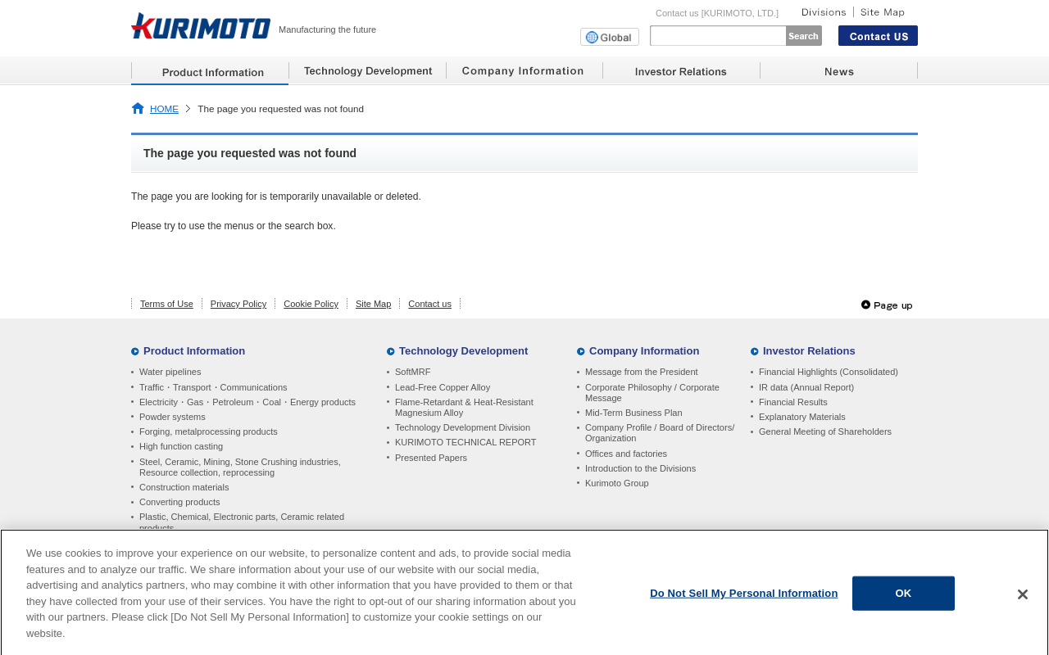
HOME (164, 108)
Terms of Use (166, 304)
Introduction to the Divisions (640, 468)
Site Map (373, 304)
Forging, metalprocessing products (208, 431)
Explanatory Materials (802, 417)
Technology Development (463, 351)
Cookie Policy (311, 304)
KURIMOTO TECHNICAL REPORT (466, 442)
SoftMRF (412, 372)
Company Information (644, 351)
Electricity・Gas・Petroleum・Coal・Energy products (247, 402)
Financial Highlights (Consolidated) (828, 372)
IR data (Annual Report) (806, 387)
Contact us (430, 304)
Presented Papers (431, 458)
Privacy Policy (238, 304)
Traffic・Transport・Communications (213, 387)
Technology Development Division (462, 427)
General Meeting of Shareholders (825, 431)
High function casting (181, 446)
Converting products (179, 502)
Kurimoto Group (617, 483)
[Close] (1023, 599)
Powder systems (172, 417)
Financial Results (793, 402)
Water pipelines (170, 372)
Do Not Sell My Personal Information (744, 597)
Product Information (194, 351)
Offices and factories (626, 453)
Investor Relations (809, 351)
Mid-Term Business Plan (634, 413)
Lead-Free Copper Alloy (442, 387)
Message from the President (641, 372)
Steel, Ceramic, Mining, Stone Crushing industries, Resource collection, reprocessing (240, 467)
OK (904, 597)
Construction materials (184, 487)
